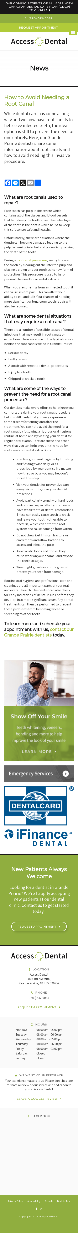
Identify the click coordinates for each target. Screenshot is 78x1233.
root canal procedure (32, 260)
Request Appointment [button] (39, 27)
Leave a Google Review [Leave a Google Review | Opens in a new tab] (37, 1098)
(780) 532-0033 (41, 18)
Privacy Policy (15, 1201)
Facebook (39, 1116)
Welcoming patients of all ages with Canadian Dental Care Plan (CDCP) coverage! (39, 7)
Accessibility (34, 1201)
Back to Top (63, 1201)
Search (49, 1201)
